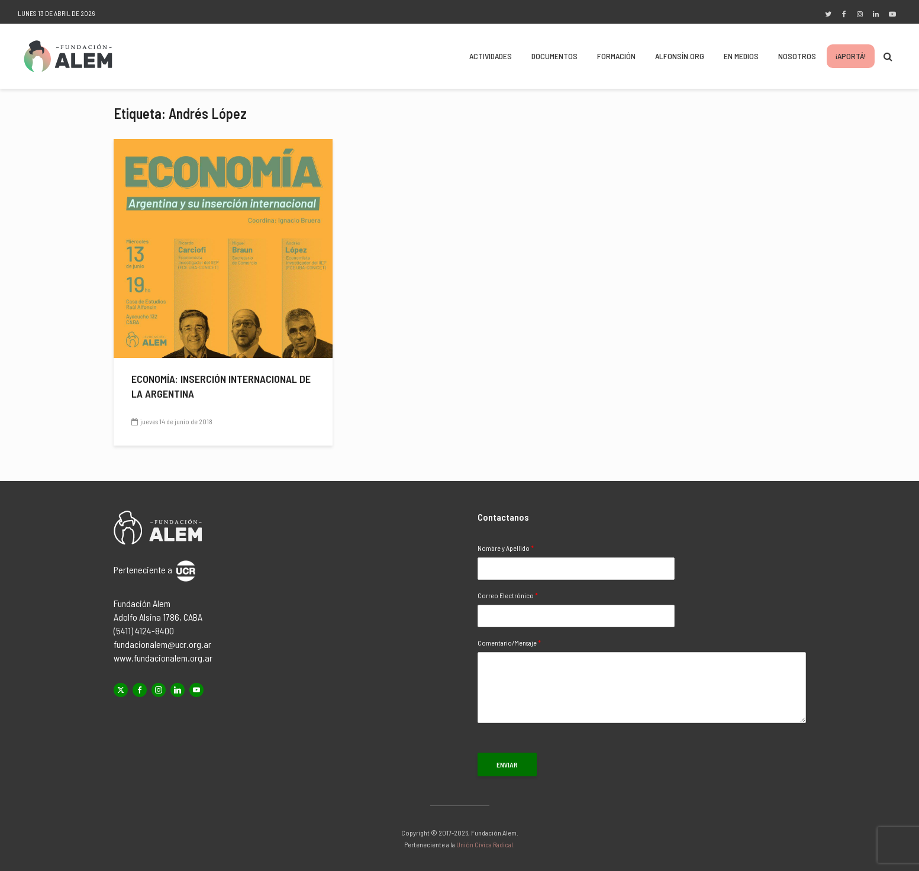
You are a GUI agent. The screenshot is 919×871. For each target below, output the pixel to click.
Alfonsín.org (679, 56)
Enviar (507, 764)
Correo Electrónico (508, 595)
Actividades (490, 56)
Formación (616, 56)
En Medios (741, 56)
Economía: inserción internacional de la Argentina (221, 386)
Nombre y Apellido (506, 547)
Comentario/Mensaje (509, 642)
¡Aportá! (851, 56)
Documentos (554, 56)
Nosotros (797, 56)
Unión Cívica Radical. (485, 844)
